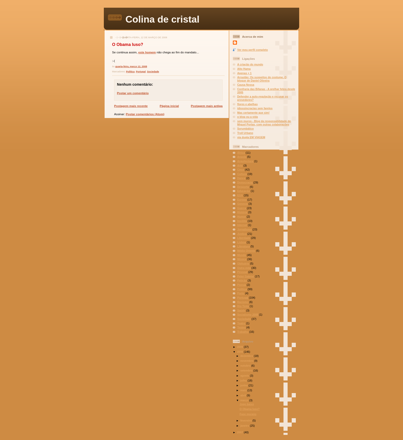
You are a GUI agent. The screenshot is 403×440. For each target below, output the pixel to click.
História (242, 212)
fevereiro (246, 420)
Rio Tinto (243, 306)
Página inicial (169, 105)
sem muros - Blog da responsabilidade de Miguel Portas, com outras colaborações (264, 123)
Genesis (242, 203)
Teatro (241, 323)
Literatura (243, 246)
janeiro (245, 425)
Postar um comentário (133, 93)
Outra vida (244, 267)
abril (243, 395)
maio (243, 390)
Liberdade (243, 237)
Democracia (245, 182)
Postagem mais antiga (207, 105)
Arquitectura (245, 161)
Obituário (243, 263)
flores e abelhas (247, 104)
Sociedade (153, 71)
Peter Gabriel (245, 276)
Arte (240, 165)
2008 (240, 351)
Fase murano (248, 414)
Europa (241, 199)
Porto (240, 293)
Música (241, 259)
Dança (241, 178)
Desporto (243, 186)
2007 (240, 432)
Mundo (241, 255)
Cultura (242, 173)
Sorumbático (245, 128)
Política (130, 71)
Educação (243, 190)
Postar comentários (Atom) (145, 114)
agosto (245, 375)
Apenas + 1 (244, 73)
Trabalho (243, 331)
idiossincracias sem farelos (254, 108)
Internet (242, 225)
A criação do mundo (250, 64)
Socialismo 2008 (247, 314)
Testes (241, 327)
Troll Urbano (245, 132)
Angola (241, 156)
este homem (147, 52)
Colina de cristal (162, 19)
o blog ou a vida (247, 116)
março (244, 400)
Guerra (241, 208)
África (241, 152)
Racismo (243, 302)
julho (244, 380)
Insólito (242, 220)
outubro (245, 365)
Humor (241, 216)
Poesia (241, 284)
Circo (240, 169)
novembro (247, 360)
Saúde (241, 310)
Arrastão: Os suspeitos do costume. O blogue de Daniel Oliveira (262, 79)
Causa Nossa (245, 84)
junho (244, 385)
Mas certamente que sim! (253, 112)
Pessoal (242, 271)
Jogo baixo (247, 404)
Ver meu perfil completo (252, 49)
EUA (240, 195)
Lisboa (241, 242)
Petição (242, 280)
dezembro (247, 355)
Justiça (241, 233)
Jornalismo (244, 229)
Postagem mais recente (131, 105)
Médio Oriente (246, 250)
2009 (240, 346)
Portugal (141, 71)
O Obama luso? (127, 44)
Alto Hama (244, 68)
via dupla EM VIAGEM (251, 137)
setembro (246, 370)
